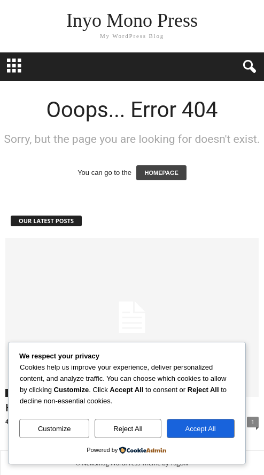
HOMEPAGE (161, 173)
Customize (54, 429)
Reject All (127, 429)
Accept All (200, 429)
